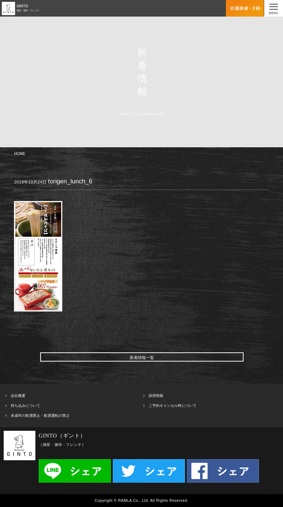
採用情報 (156, 396)
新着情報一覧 (142, 357)
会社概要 (18, 396)
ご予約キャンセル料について (172, 406)
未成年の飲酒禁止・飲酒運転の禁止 (40, 415)
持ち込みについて (25, 406)
